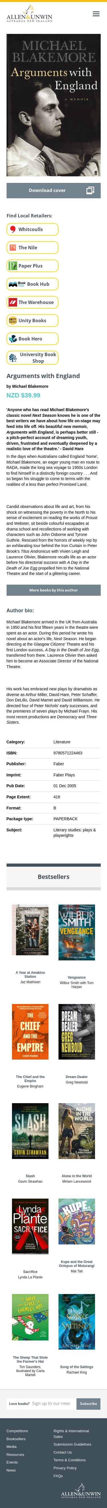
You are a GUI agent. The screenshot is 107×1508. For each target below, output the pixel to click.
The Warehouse (36, 302)
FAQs (58, 1476)
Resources (15, 1454)
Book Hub (38, 284)
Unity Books (32, 320)
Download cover (47, 190)
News (11, 1470)
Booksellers (16, 1439)
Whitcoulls (31, 229)
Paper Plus (31, 266)
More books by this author (53, 590)
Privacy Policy (65, 1468)
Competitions (17, 1431)
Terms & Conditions (70, 1460)
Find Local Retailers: (30, 216)
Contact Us (63, 1452)
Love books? (19, 1403)
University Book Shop (38, 357)
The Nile (28, 247)
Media (12, 1446)
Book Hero (30, 339)
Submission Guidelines (72, 1444)
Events (12, 1462)
